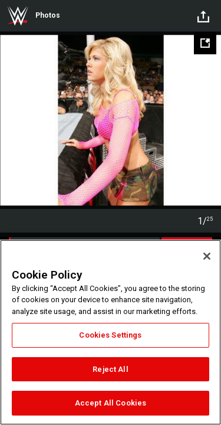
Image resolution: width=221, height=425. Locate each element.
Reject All (110, 369)
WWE (17, 16)
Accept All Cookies (110, 402)
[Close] (207, 256)
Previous (10, 120)
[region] (110, 332)
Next (210, 120)
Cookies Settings (110, 335)
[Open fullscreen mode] (205, 43)
